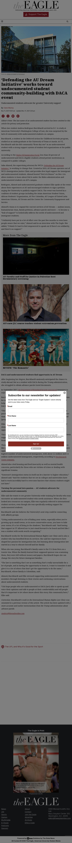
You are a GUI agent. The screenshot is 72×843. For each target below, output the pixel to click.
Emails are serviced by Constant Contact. (29, 438)
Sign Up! (36, 444)
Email (10, 406)
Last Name (12, 425)
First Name (12, 416)
